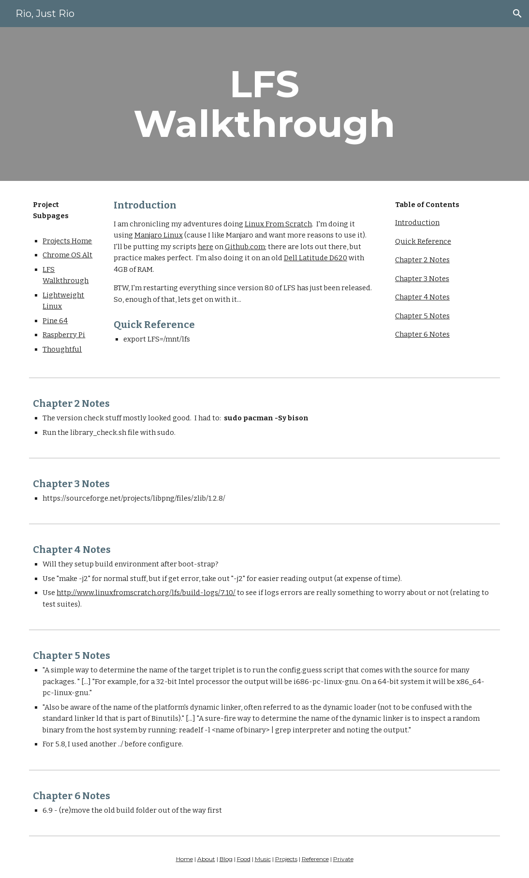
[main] (264, 104)
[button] (517, 13)
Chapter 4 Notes (422, 297)
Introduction (417, 222)
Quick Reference (423, 241)
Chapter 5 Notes (422, 316)
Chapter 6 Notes (422, 334)
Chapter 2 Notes (422, 259)
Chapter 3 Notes (422, 278)
